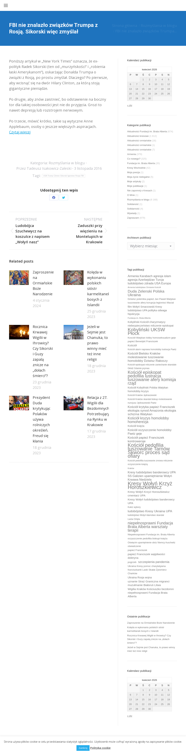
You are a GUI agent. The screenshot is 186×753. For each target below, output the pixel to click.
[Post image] (19, 277)
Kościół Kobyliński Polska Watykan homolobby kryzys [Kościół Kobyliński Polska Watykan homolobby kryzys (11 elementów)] (148, 389)
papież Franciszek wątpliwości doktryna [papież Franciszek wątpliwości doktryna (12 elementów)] (146, 556)
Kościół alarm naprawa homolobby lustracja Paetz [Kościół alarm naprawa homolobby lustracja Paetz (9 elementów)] (152, 349)
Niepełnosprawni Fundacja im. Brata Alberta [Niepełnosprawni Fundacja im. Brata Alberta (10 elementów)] (151, 534)
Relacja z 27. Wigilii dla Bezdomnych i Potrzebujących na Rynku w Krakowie (100, 411)
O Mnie (131, 195)
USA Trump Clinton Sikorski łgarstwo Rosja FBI (63, 176)
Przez (43, 168)
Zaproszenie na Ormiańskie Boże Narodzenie (43, 283)
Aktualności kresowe (138, 136)
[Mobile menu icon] (6, 5)
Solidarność (133, 208)
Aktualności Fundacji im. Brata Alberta (147, 131)
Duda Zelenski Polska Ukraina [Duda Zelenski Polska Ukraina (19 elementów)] (146, 293)
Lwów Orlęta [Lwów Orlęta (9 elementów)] (134, 519)
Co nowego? (133, 158)
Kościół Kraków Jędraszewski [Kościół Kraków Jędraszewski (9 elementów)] (142, 395)
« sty (129, 105)
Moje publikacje (135, 186)
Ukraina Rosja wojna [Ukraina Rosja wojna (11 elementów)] (140, 577)
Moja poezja (133, 172)
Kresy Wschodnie (136, 167)
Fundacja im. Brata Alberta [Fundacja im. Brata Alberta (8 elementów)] (139, 318)
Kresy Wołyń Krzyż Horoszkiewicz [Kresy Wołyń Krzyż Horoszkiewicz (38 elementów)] (150, 485)
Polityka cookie (100, 748)
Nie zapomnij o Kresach (139, 190)
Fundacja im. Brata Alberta (141, 163)
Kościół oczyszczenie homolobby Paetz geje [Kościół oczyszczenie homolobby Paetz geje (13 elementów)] (149, 431)
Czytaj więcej (20, 132)
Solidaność (133, 204)
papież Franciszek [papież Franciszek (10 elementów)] (137, 550)
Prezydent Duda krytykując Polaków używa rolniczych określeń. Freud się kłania (41, 419)
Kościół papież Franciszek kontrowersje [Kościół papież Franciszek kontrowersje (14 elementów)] (146, 439)
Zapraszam (133, 217)
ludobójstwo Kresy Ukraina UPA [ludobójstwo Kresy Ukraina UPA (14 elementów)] (150, 511)
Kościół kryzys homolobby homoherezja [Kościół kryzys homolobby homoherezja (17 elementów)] (148, 420)
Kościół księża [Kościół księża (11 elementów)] (136, 425)
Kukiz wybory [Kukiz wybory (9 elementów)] (134, 507)
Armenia (131, 154)
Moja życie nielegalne (138, 177)
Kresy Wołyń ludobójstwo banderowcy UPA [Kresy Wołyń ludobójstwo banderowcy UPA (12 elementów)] (151, 501)
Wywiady (132, 213)
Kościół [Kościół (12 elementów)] (132, 345)
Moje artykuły (134, 181)
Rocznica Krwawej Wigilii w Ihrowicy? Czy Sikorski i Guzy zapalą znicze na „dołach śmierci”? (43, 351)
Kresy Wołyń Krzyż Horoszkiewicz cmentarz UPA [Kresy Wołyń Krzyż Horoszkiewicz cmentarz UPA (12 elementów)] (149, 493)
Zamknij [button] (83, 748)
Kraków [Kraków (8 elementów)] (131, 468)
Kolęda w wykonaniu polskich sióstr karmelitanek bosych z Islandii (98, 288)
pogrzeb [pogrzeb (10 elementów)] (132, 562)
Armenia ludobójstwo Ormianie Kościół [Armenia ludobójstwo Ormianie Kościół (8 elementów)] (144, 287)
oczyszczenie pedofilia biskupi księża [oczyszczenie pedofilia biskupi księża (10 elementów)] (147, 538)
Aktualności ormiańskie (139, 140)
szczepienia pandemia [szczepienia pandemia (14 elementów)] (153, 562)
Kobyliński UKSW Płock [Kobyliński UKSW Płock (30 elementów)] (146, 331)
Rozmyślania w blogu (67, 162)
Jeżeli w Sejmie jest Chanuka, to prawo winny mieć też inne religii (97, 343)
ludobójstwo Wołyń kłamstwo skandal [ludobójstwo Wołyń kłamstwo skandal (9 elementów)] (146, 515)
